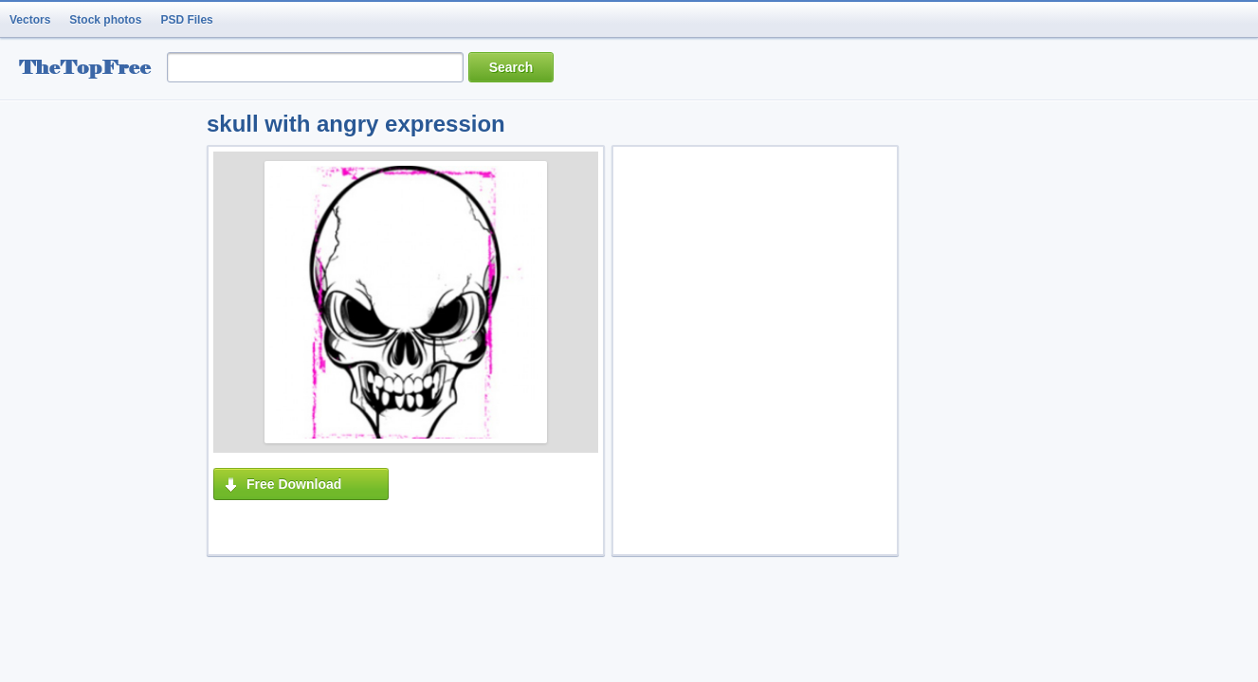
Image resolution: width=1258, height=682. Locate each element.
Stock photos (105, 20)
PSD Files (186, 20)
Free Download (293, 484)
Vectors (29, 20)
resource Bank (90, 70)
